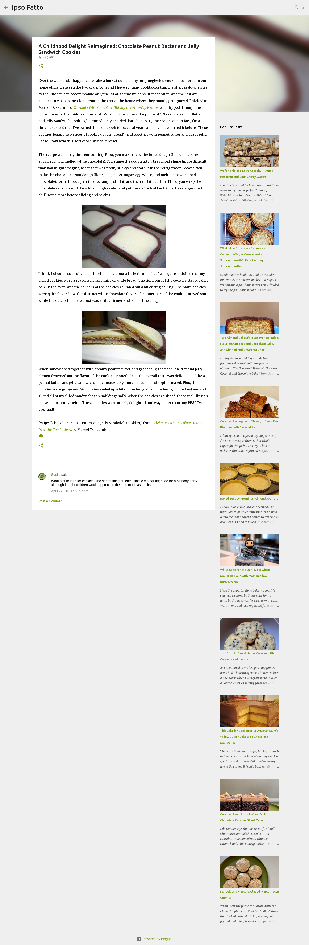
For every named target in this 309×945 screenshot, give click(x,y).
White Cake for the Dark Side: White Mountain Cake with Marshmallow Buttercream (245, 576)
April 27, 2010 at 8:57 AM (69, 491)
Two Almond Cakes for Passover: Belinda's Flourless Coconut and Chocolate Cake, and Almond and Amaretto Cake (249, 344)
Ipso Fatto (27, 7)
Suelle (55, 474)
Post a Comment (50, 501)
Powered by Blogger (154, 939)
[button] (40, 66)
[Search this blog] (284, 7)
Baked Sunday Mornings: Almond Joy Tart (249, 498)
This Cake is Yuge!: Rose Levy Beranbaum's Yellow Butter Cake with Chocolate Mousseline (249, 737)
